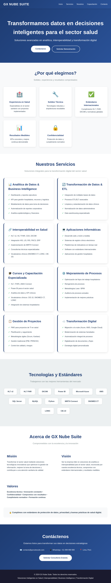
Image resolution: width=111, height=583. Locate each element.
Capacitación (92, 4)
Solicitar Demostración (65, 49)
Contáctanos (40, 49)
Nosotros (80, 4)
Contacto (104, 4)
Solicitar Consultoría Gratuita (55, 558)
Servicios (69, 4)
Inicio (61, 4)
